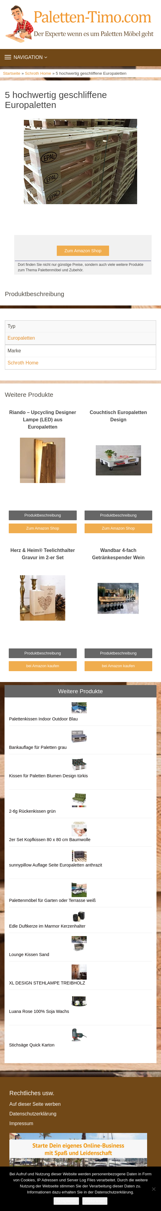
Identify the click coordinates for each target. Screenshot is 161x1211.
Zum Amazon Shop (82, 250)
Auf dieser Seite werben (35, 1104)
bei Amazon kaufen (42, 666)
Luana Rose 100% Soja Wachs (39, 1011)
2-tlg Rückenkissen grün (32, 811)
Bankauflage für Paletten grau (37, 747)
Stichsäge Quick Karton (31, 1045)
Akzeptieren (66, 1201)
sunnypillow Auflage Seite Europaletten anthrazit (55, 865)
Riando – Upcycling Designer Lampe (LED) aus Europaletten (42, 419)
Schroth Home (38, 73)
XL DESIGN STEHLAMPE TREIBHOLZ (47, 983)
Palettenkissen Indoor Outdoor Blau (43, 718)
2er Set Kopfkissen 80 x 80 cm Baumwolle (50, 839)
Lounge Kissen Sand (29, 954)
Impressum (21, 1123)
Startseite (11, 73)
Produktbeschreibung (42, 515)
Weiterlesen (95, 1201)
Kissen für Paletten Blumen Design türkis (48, 775)
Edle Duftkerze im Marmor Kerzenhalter (47, 926)
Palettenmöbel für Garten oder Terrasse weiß (52, 900)
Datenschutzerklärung (32, 1113)
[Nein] (153, 1189)
